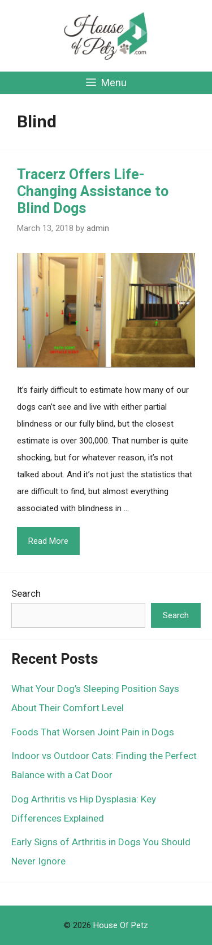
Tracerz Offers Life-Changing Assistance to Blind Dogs (92, 191)
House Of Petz (120, 925)
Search (26, 593)
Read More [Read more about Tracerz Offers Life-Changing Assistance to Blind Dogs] (48, 541)
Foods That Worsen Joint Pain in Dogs (92, 732)
